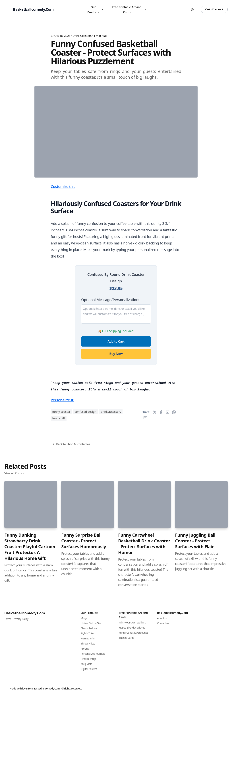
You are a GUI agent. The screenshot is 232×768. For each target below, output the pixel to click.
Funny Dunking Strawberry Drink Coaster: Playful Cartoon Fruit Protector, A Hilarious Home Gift (29, 748)
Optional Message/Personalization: (110, 371)
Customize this (63, 258)
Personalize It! (62, 602)
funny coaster (61, 614)
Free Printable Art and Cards (129, 9)
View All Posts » (14, 675)
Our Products (95, 9)
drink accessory (111, 614)
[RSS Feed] (192, 9)
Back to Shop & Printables (71, 646)
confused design (85, 614)
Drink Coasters (82, 36)
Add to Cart (116, 413)
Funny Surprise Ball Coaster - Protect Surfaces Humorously (83, 742)
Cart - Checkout (214, 9)
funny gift (58, 620)
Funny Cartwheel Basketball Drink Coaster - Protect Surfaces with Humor (144, 745)
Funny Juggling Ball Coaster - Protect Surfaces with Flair (195, 742)
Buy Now (116, 425)
